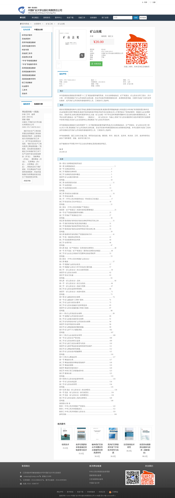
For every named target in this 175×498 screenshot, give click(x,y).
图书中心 (58, 18)
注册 (152, 2)
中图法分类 (38, 30)
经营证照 (102, 492)
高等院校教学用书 (29, 72)
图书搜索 (143, 18)
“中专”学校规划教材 (29, 61)
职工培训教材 (27, 83)
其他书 (24, 93)
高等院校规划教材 (29, 68)
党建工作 (81, 18)
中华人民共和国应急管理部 (99, 472)
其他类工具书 (27, 53)
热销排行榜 (38, 104)
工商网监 (115, 492)
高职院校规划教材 (29, 75)
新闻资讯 (46, 18)
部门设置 (105, 18)
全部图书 (37, 24)
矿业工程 (49, 24)
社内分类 (26, 30)
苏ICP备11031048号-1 (108, 496)
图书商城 (24, 24)
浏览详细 (27, 181)
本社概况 (35, 18)
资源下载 (70, 18)
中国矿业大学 (94, 483)
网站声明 (60, 492)
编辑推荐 (26, 104)
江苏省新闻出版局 (96, 479)
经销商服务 (91, 492)
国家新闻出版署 (95, 475)
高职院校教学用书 (29, 79)
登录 (144, 2)
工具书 (24, 90)
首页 (23, 18)
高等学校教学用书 (29, 46)
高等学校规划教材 (29, 42)
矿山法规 (61, 24)
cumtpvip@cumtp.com (31, 476)
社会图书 (25, 86)
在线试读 (96, 64)
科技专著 (25, 50)
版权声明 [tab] (62, 74)
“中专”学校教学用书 (29, 64)
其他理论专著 (27, 57)
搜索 (135, 18)
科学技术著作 (27, 35)
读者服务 (93, 18)
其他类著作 (26, 39)
